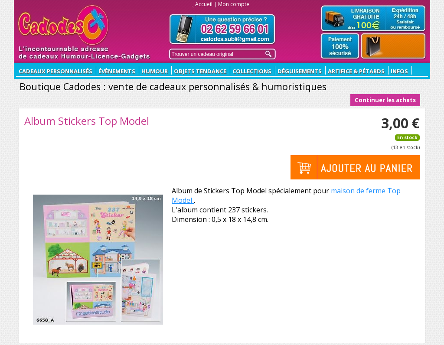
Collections (251, 71)
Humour (154, 71)
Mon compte (233, 4)
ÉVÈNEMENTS (116, 71)
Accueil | (206, 4)
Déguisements (300, 71)
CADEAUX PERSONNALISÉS (55, 71)
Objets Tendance (200, 71)
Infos (399, 71)
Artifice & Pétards (356, 71)
